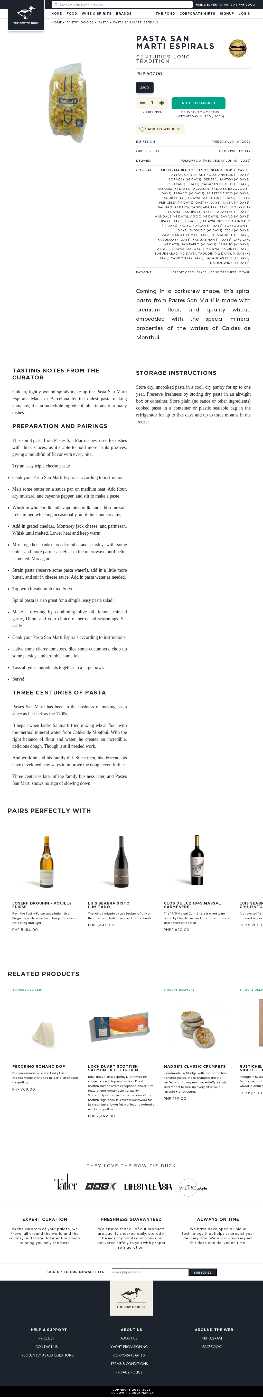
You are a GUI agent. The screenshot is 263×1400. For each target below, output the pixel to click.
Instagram (212, 1338)
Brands (124, 13)
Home (56, 13)
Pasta (103, 22)
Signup (227, 13)
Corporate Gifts (197, 13)
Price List (47, 1338)
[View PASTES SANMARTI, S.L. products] (238, 52)
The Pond (165, 13)
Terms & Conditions (129, 1363)
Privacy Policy (129, 1372)
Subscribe (203, 1273)
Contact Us (46, 1346)
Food (72, 13)
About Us (131, 1330)
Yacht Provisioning (129, 1346)
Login (245, 13)
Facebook (211, 1346)
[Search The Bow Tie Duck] (126, 4)
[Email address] (150, 1272)
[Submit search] (56, 4)
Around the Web (214, 1330)
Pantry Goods (80, 22)
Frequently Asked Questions (47, 1355)
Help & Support (49, 1330)
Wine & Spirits (96, 13)
